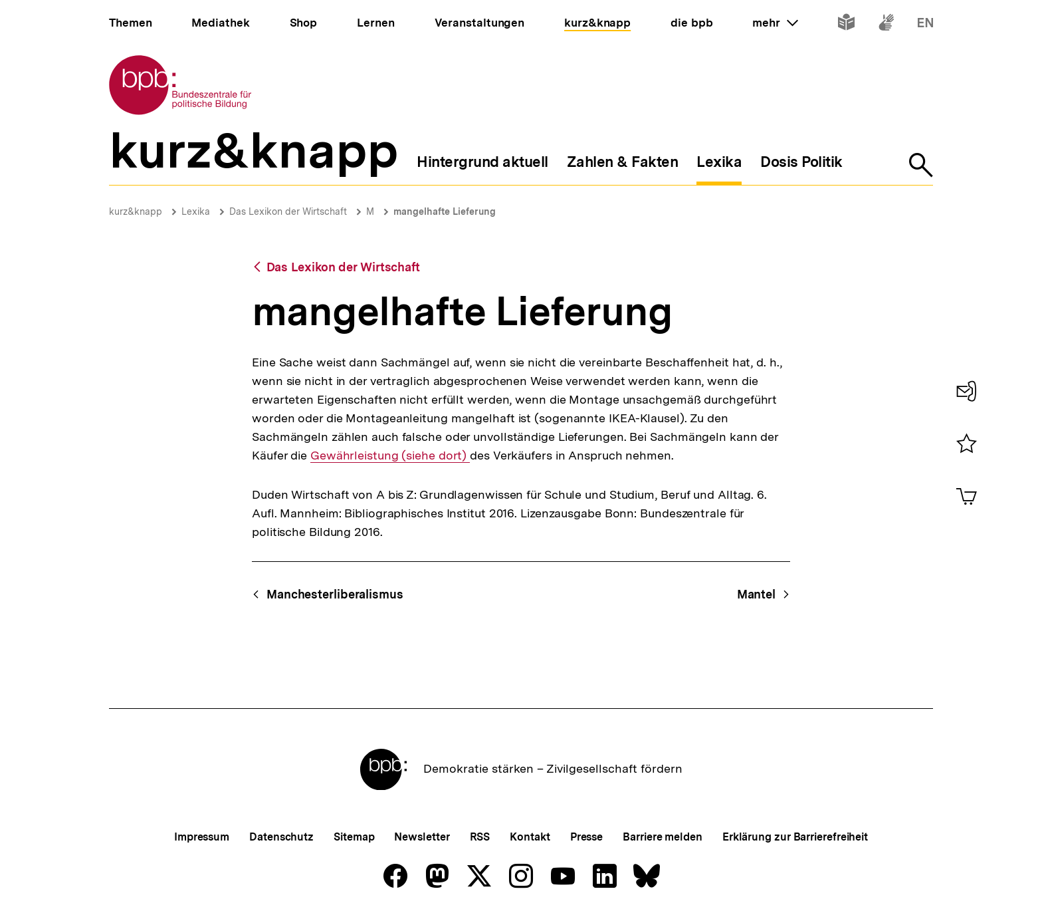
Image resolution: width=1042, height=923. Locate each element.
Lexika (195, 211)
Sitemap (354, 837)
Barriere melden (662, 837)
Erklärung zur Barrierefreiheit (795, 837)
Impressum (201, 837)
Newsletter (421, 837)
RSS (480, 837)
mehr (774, 22)
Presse (586, 837)
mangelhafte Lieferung (444, 211)
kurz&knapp (135, 211)
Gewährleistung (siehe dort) (390, 455)
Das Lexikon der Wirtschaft (288, 211)
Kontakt (530, 837)
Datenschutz (281, 837)
